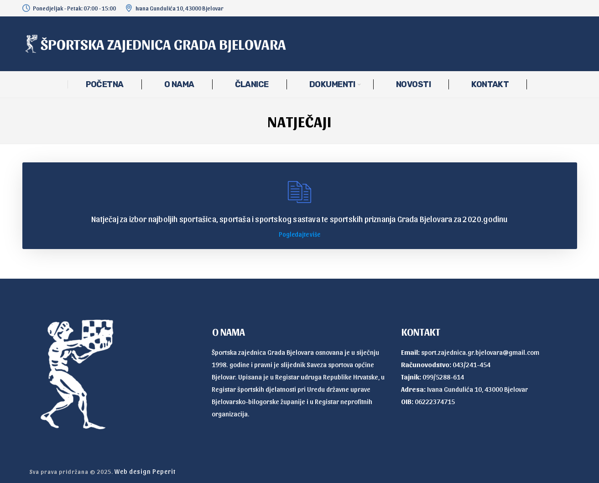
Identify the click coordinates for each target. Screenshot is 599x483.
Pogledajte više (299, 234)
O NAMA (179, 84)
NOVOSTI (413, 84)
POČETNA (105, 84)
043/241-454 (471, 364)
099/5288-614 (443, 377)
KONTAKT (490, 84)
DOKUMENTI (332, 84)
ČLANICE (252, 84)
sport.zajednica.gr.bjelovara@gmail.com (480, 352)
